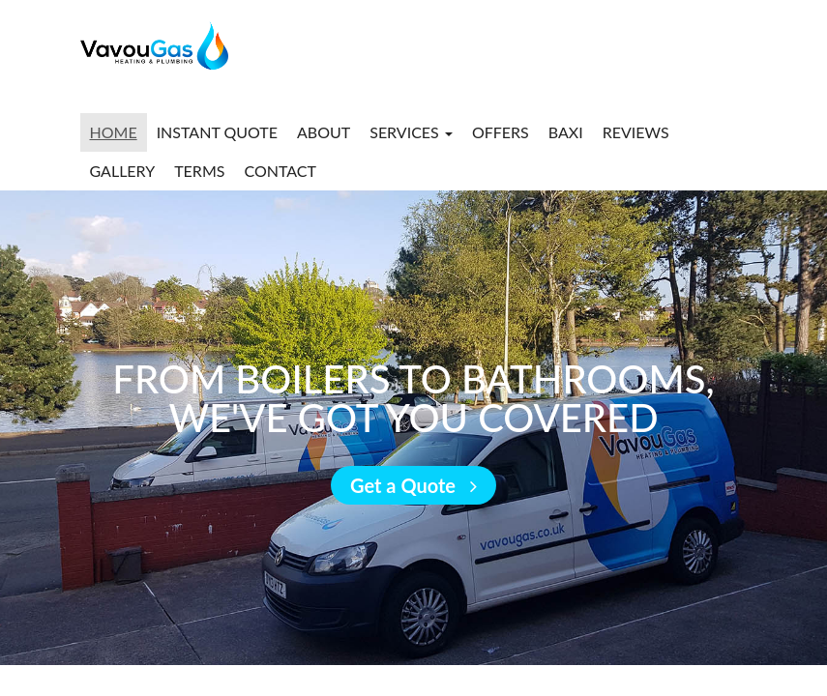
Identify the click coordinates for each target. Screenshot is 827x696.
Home (113, 132)
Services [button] (411, 132)
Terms (199, 170)
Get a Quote (413, 485)
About (323, 132)
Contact (280, 170)
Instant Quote (217, 132)
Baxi (565, 132)
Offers (500, 132)
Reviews (636, 132)
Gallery (123, 170)
